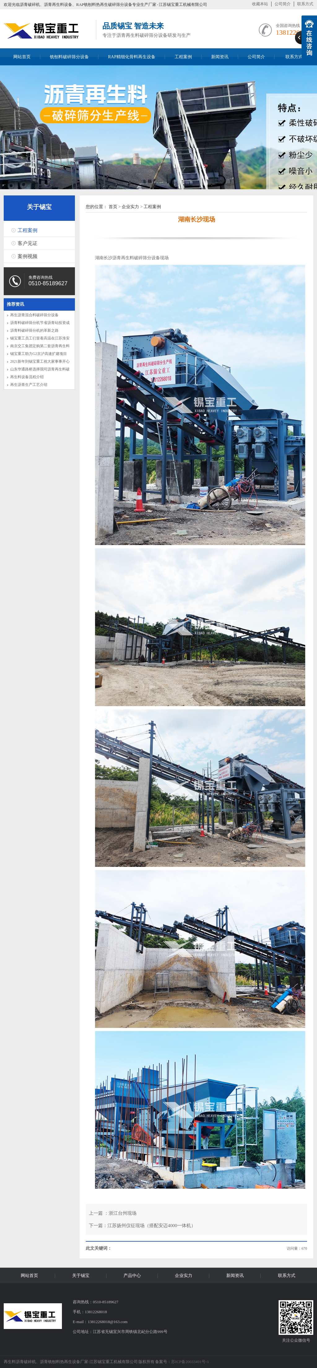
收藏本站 (260, 4)
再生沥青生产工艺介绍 (28, 384)
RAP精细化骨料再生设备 (131, 57)
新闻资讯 (219, 57)
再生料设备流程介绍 (27, 377)
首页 (113, 206)
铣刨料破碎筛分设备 (69, 57)
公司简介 (283, 4)
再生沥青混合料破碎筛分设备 (34, 315)
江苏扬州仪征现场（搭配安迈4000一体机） (151, 1225)
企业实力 (130, 206)
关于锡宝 (39, 206)
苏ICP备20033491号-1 (190, 1361)
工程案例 (183, 57)
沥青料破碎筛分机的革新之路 (34, 330)
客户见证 (27, 243)
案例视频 (27, 256)
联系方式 (305, 4)
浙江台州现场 (123, 1213)
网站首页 (22, 57)
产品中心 (132, 1275)
